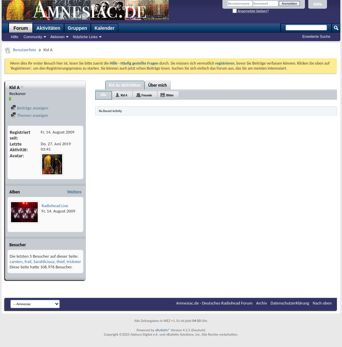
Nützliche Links (85, 37)
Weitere (74, 191)
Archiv (261, 303)
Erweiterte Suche (316, 36)
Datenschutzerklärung (290, 303)
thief (60, 261)
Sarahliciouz (43, 261)
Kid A (124, 95)
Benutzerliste (24, 49)
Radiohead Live (55, 205)
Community (33, 37)
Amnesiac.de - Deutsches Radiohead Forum (214, 303)
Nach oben (322, 303)
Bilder (170, 95)
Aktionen (57, 37)
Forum (20, 28)
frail (28, 261)
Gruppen (77, 28)
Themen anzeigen (29, 115)
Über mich (157, 85)
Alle (104, 95)
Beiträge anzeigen (29, 107)
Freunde (147, 95)
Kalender (105, 28)
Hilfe (317, 4)
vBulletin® (162, 330)
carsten (16, 261)
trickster (73, 261)
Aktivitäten (48, 28)
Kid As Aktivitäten (125, 85)
